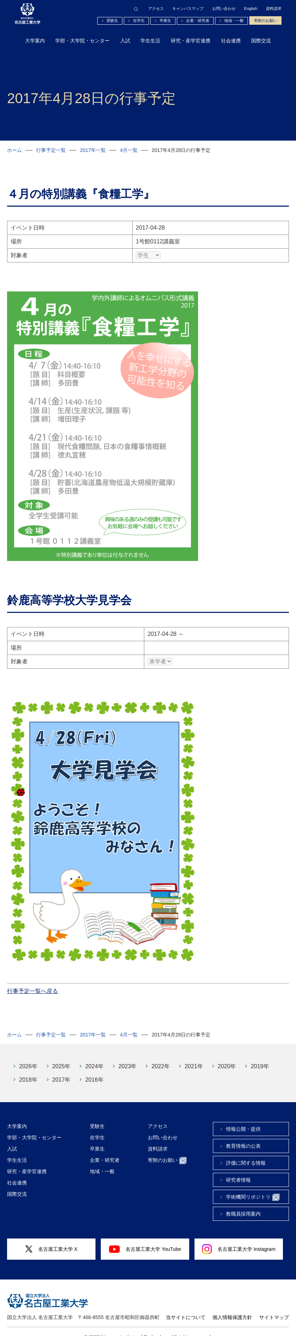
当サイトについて (185, 1307)
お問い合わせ (224, 9)
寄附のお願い (265, 20)
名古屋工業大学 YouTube (145, 1238)
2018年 (28, 1069)
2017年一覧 (93, 150)
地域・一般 (234, 20)
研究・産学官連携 (190, 40)
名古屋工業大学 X (51, 1238)
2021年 (194, 1056)
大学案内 (35, 40)
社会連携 (231, 40)
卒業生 (165, 20)
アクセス (156, 9)
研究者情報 (238, 1169)
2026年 (28, 1056)
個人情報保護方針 (232, 1307)
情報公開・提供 (243, 1118)
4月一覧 (129, 150)
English (250, 9)
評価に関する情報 (246, 1152)
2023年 (127, 1056)
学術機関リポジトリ (253, 1186)
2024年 (94, 1056)
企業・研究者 (197, 20)
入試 (125, 40)
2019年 (260, 1056)
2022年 (160, 1056)
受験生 (112, 20)
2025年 (61, 1056)
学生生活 (150, 40)
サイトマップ (274, 1307)
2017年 (61, 1069)
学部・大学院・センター (82, 40)
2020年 (227, 1056)
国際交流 (261, 40)
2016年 (94, 1069)
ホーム (14, 150)
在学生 (139, 20)
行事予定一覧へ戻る (32, 980)
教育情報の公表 (243, 1135)
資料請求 (274, 9)
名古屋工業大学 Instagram (238, 1238)
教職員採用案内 (243, 1203)
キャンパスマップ (187, 9)
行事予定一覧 (51, 150)
